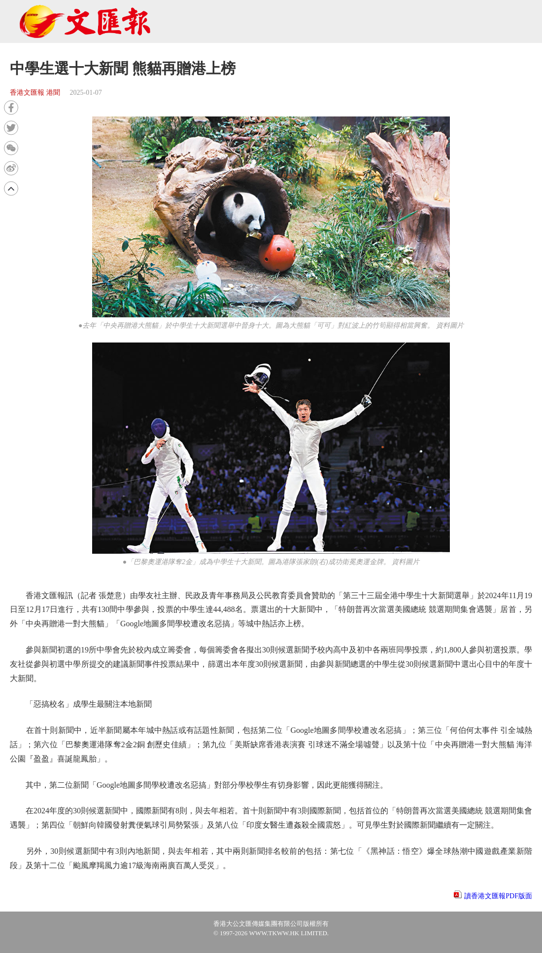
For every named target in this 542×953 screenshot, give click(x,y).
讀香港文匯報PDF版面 (498, 896)
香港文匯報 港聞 (35, 92)
